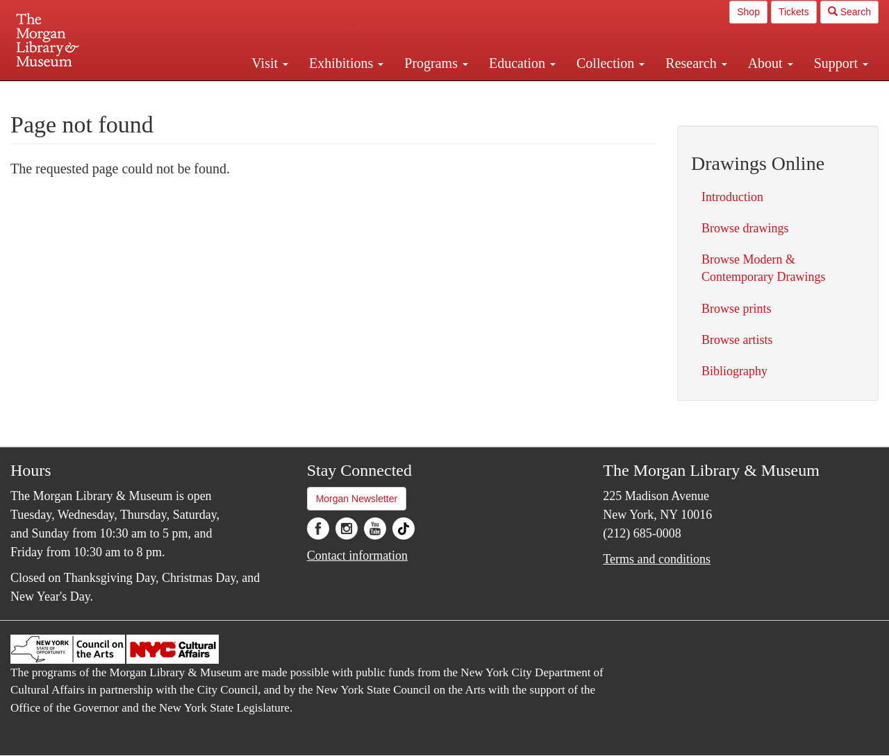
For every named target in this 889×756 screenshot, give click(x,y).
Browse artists (737, 340)
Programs (436, 63)
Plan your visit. (279, 93)
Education (522, 63)
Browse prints (736, 309)
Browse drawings (744, 228)
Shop (748, 11)
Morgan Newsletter (357, 498)
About (770, 63)
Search (849, 11)
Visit (269, 63)
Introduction (732, 197)
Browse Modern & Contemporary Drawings (763, 268)
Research (695, 63)
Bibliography (734, 371)
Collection (610, 63)
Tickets (794, 11)
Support (841, 63)
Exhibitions (346, 63)
